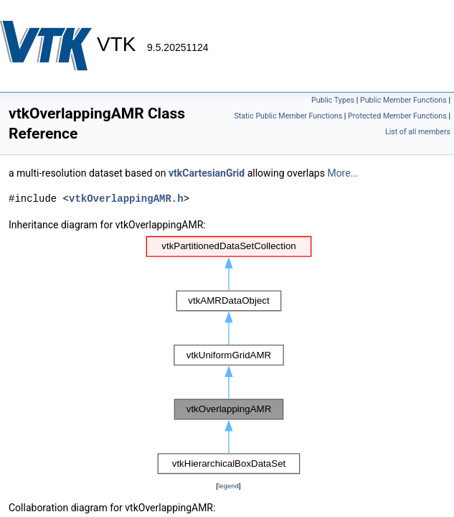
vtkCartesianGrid (207, 173)
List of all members (417, 131)
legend (228, 486)
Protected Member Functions (397, 116)
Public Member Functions (403, 100)
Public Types (332, 100)
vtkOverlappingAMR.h (126, 198)
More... (342, 173)
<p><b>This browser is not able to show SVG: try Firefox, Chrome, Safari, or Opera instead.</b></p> (229, 355)
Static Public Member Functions (288, 116)
